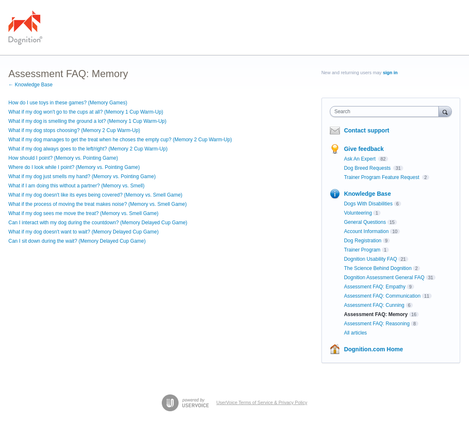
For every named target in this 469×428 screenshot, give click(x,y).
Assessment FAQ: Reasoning (377, 324)
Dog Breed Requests (368, 168)
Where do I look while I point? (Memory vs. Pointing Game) (74, 167)
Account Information (366, 231)
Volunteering (358, 213)
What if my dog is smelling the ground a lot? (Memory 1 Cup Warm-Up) (87, 121)
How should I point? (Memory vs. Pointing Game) (63, 158)
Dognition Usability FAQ (370, 259)
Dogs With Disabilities (368, 204)
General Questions (365, 222)
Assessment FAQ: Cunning (374, 305)
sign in (390, 72)
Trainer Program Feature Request (382, 177)
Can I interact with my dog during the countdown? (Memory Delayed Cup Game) (97, 223)
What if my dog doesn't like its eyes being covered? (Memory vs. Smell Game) (95, 195)
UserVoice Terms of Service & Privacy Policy (261, 402)
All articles (355, 333)
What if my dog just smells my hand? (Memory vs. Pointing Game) (81, 176)
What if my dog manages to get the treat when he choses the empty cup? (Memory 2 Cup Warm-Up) (120, 140)
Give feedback (364, 148)
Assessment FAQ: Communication (382, 296)
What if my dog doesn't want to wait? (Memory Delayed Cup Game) (83, 232)
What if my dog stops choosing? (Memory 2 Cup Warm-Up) (74, 130)
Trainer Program (362, 250)
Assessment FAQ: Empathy (375, 287)
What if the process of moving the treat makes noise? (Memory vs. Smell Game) (97, 204)
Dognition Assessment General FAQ (384, 277)
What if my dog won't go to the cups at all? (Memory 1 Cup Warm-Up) (85, 112)
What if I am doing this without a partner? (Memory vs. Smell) (76, 186)
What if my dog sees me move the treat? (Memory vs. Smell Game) (83, 213)
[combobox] (386, 111)
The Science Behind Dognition (378, 268)
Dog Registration (362, 241)
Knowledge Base (367, 193)
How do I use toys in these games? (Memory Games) (67, 103)
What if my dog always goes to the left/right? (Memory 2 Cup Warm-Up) (88, 149)
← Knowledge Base (30, 85)
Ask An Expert (360, 159)
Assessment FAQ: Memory (376, 314)
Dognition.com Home (373, 349)
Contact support (366, 130)
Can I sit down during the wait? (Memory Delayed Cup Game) (76, 241)
